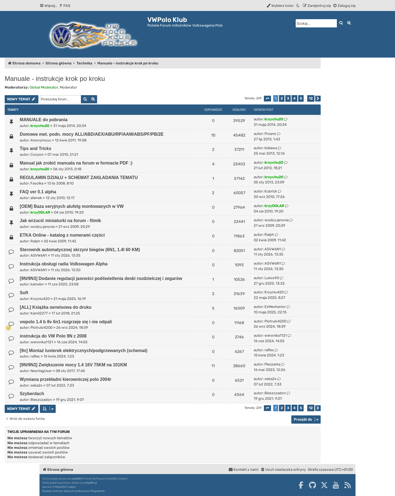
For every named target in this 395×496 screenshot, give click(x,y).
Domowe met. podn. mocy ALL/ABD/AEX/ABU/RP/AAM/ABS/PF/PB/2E (91, 134)
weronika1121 (41, 342)
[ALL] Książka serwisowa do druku (55, 307)
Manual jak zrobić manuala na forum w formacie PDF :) (76, 163)
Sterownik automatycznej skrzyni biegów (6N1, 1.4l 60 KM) (80, 249)
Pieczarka (272, 364)
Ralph (35, 241)
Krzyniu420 (40, 299)
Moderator (68, 87)
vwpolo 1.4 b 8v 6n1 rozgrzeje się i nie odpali (66, 321)
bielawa (270, 148)
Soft (24, 292)
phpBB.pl (91, 482)
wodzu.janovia (42, 227)
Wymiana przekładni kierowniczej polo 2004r (65, 379)
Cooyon (37, 154)
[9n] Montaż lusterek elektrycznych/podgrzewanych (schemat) (83, 350)
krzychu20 (39, 126)
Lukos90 (271, 278)
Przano (270, 134)
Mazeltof (60, 487)
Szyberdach (32, 393)
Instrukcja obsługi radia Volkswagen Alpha (64, 264)
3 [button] (288, 98)
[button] (267, 98)
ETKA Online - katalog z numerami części (62, 235)
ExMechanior (275, 307)
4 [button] (294, 98)
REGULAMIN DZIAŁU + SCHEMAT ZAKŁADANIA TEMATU (79, 177)
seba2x (36, 385)
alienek (36, 198)
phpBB (76, 478)
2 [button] (282, 98)
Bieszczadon (41, 400)
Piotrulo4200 (41, 327)
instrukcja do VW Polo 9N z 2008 (53, 336)
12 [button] (311, 98)
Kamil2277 (39, 313)
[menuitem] (64, 6)
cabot (72, 487)
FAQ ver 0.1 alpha (38, 191)
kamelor (37, 284)
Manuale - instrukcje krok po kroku (55, 78)
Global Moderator (44, 87)
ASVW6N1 (38, 255)
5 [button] (301, 98)
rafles (35, 356)
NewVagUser (41, 371)
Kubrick (270, 191)
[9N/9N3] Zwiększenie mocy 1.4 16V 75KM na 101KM (73, 364)
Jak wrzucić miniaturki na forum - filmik (60, 220)
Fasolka (36, 183)
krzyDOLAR (40, 212)
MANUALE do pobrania (43, 119)
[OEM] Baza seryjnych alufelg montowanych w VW (72, 206)
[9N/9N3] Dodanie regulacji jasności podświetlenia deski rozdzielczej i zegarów (101, 278)
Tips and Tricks (35, 148)
